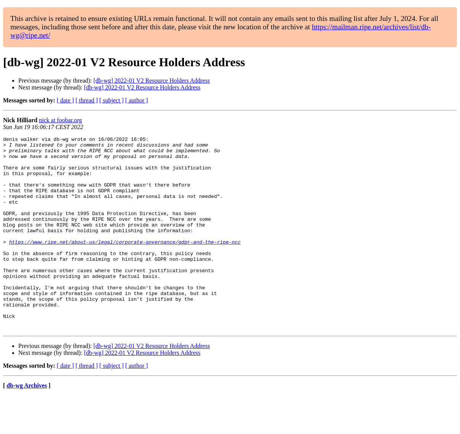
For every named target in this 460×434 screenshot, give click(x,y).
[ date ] (65, 100)
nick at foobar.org (60, 120)
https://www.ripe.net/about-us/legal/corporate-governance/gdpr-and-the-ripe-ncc (125, 263)
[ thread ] (86, 100)
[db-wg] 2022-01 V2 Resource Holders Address (151, 80)
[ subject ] (111, 100)
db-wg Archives (26, 424)
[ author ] (136, 100)
